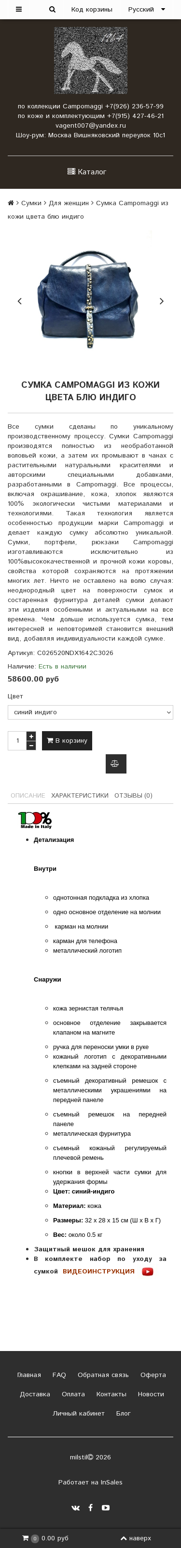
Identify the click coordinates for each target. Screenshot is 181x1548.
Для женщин (69, 203)
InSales (112, 1482)
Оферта (152, 1375)
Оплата (72, 1394)
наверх (135, 1538)
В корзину (67, 741)
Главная (28, 1375)
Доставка (33, 1394)
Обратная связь (102, 1375)
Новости (150, 1394)
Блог (122, 1413)
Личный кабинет (77, 1413)
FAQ (58, 1375)
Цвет (15, 696)
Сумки (31, 203)
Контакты (110, 1394)
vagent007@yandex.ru (91, 126)
